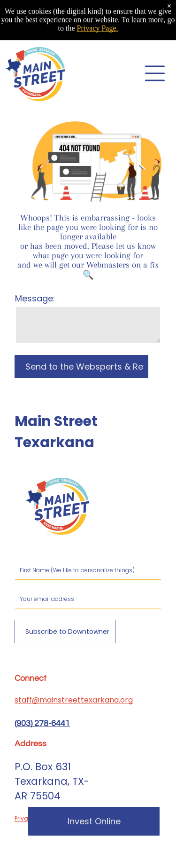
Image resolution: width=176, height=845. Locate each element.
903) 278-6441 (43, 723)
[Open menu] (155, 73)
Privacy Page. (97, 19)
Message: (35, 298)
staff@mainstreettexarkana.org (74, 700)
